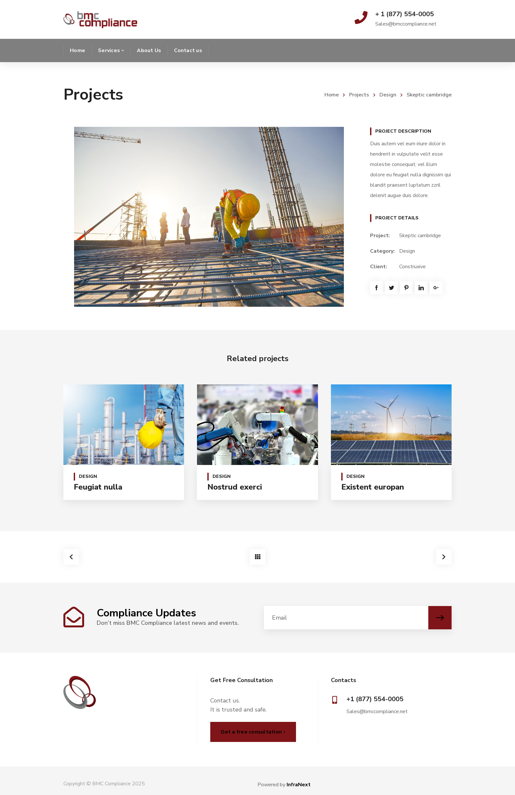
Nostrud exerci (234, 487)
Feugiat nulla (98, 487)
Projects (359, 94)
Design (387, 94)
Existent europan (372, 487)
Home (331, 94)
